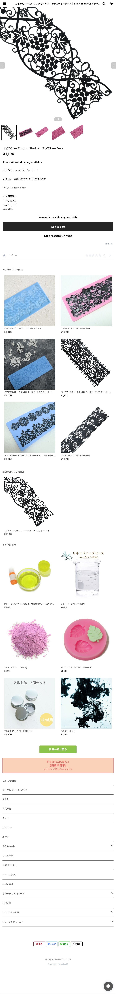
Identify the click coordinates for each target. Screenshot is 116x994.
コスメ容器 (7, 855)
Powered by (58, 964)
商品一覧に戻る (58, 749)
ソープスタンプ (9, 874)
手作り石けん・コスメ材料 (15, 789)
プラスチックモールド (12, 922)
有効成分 (7, 808)
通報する (109, 243)
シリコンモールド (10, 912)
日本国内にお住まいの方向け (58, 236)
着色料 (5, 837)
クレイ (5, 818)
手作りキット (8, 846)
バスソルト (7, 827)
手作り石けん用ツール (13, 893)
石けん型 (6, 903)
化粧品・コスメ (9, 865)
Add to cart (58, 226)
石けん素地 (8, 884)
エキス (5, 799)
